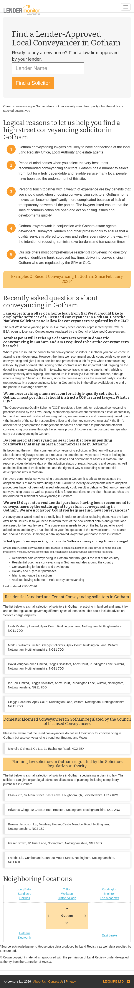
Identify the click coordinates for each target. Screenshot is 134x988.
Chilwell (24, 898)
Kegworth (24, 937)
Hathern (24, 933)
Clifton (67, 889)
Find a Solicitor (33, 83)
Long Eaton (24, 889)
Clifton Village (67, 898)
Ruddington (109, 889)
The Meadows (109, 898)
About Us (39, 981)
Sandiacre (24, 893)
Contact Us (55, 981)
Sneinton (109, 893)
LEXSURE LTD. (114, 981)
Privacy (71, 981)
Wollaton (67, 893)
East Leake (109, 935)
